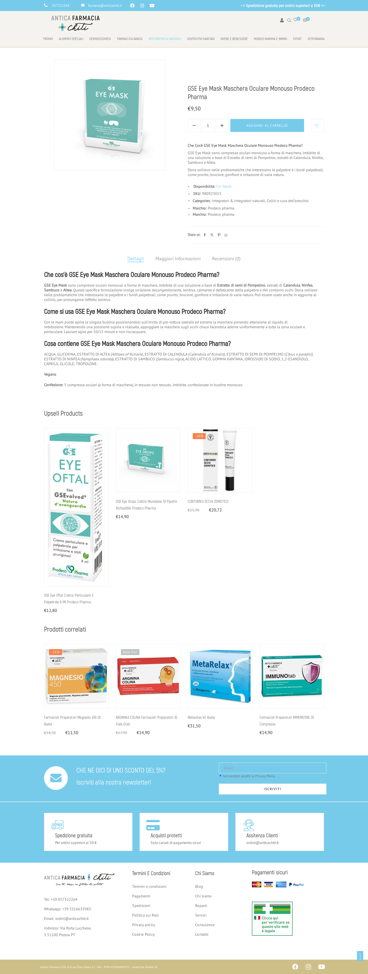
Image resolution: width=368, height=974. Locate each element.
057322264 (60, 5)
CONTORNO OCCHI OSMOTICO (208, 501)
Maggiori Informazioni (178, 258)
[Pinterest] (219, 235)
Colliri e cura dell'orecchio (294, 72)
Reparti (201, 905)
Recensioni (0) (226, 258)
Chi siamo (203, 896)
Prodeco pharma (221, 208)
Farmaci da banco (130, 39)
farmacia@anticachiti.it (105, 5)
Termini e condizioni (149, 886)
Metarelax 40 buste (201, 717)
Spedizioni (141, 905)
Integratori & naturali (165, 39)
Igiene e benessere (234, 39)
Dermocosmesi (100, 39)
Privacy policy (143, 924)
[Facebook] (204, 235)
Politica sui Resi (145, 915)
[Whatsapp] (226, 235)
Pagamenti (141, 896)
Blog (199, 886)
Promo (48, 39)
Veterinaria (316, 39)
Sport (297, 39)
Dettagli (135, 258)
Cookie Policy (143, 934)
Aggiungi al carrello (267, 125)
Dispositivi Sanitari (201, 39)
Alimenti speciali (71, 39)
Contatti (201, 934)
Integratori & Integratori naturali (238, 72)
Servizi (200, 915)
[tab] (135, 258)
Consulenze (205, 924)
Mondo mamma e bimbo (270, 39)
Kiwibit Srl (151, 967)
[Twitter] (212, 235)
